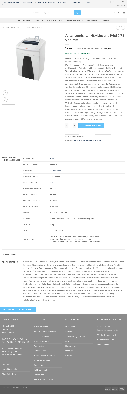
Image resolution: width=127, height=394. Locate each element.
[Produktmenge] (70, 125)
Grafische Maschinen (74, 20)
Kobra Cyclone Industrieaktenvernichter (108, 328)
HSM (52, 158)
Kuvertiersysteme (41, 341)
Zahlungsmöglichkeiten (75, 336)
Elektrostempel (92, 20)
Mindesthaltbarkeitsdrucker (109, 335)
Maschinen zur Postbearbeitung (48, 20)
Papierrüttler (39, 346)
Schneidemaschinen (42, 360)
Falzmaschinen (40, 350)
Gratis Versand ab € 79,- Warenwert (17, 2)
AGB (67, 341)
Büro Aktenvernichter (33, 28)
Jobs (113, 2)
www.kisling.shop (9, 351)
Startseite (5, 28)
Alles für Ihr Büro (9, 374)
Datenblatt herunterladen (18, 309)
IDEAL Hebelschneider (43, 379)
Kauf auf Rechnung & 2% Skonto (52, 2)
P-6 (51, 182)
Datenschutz (70, 346)
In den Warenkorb (91, 125)
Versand (68, 331)
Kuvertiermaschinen (42, 336)
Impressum (121, 6)
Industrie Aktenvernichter (45, 331)
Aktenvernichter (25, 20)
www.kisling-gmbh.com (12, 354)
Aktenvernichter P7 (105, 339)
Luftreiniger (104, 20)
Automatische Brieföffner (44, 355)
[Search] (77, 12)
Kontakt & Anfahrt (10, 369)
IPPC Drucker (103, 344)
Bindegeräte (39, 365)
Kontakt (121, 2)
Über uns (106, 2)
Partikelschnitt (55, 170)
